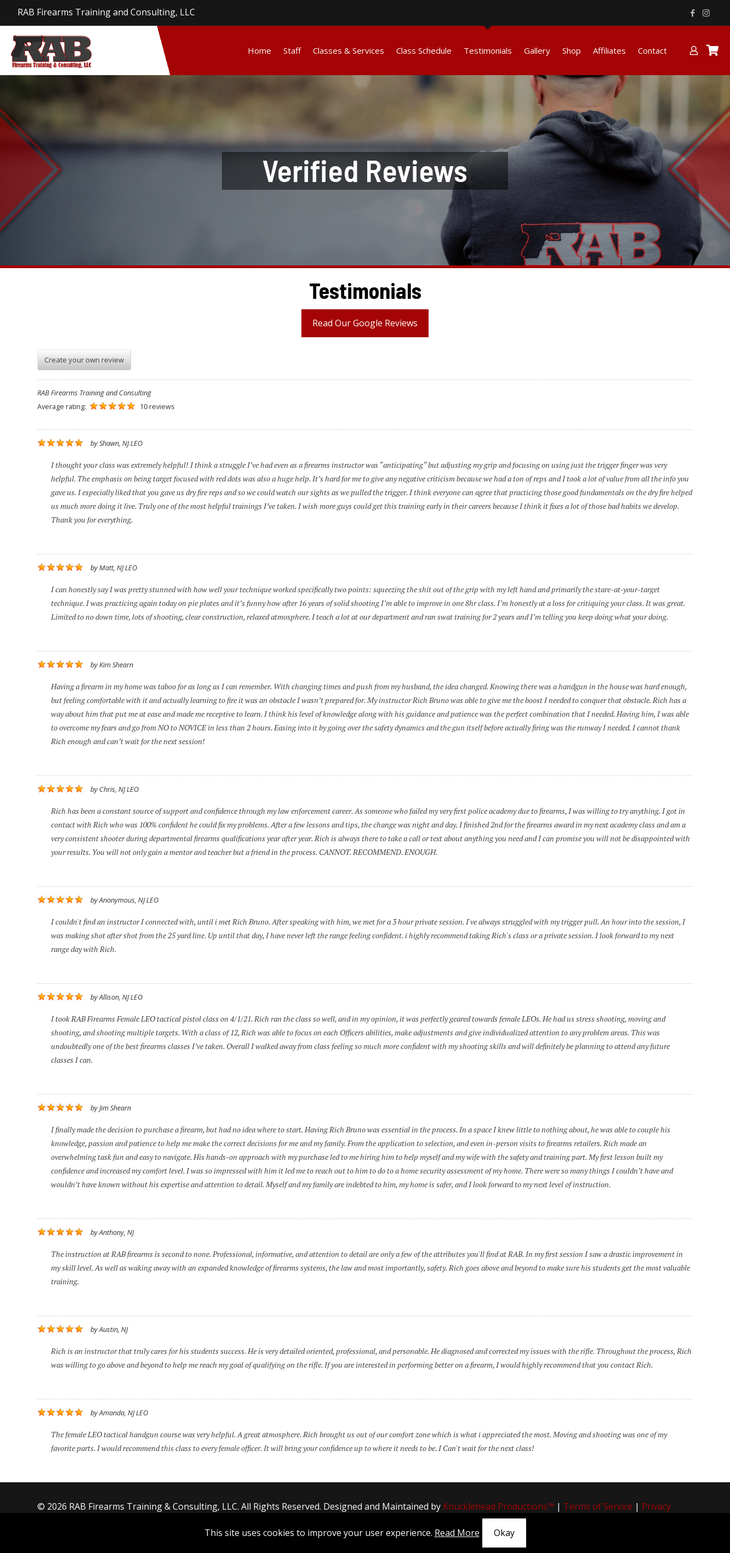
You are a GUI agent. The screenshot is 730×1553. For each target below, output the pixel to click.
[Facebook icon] (692, 12)
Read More (457, 1533)
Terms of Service (597, 1506)
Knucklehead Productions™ (498, 1506)
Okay (504, 1533)
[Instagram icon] (706, 12)
